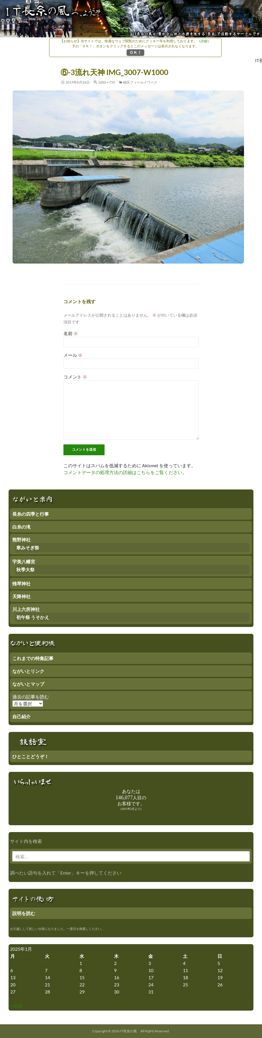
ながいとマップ (28, 684)
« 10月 (16, 1005)
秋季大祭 (25, 569)
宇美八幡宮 (23, 561)
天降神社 (21, 596)
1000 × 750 (106, 82)
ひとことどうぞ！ (30, 756)
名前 (70, 333)
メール (73, 355)
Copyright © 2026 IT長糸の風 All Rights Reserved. (131, 1031)
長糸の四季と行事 (30, 514)
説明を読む (23, 913)
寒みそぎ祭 (27, 547)
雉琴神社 (21, 583)
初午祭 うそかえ (32, 617)
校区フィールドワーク (140, 82)
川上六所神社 (26, 609)
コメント (75, 376)
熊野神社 (21, 539)
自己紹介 (21, 716)
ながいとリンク (28, 671)
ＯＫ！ (135, 52)
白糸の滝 (21, 526)
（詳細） (204, 41)
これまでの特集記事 (32, 658)
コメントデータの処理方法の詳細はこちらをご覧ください (122, 472)
